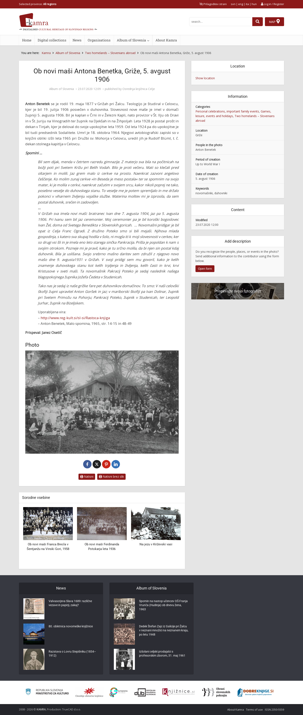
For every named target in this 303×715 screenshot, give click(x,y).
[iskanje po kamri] (220, 21)
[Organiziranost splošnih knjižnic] (89, 692)
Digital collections (52, 40)
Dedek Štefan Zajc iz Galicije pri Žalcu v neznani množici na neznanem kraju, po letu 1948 (163, 631)
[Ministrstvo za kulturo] (47, 692)
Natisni (86, 476)
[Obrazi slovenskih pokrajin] (216, 692)
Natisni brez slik (111, 476)
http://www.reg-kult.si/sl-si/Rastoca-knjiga (75, 317)
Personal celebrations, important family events (227, 111)
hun (254, 4)
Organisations (99, 40)
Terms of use (254, 709)
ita (247, 4)
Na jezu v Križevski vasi (156, 544)
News (77, 40)
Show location (205, 78)
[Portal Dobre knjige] (255, 692)
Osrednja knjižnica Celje (138, 89)
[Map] (274, 21)
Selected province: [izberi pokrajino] (37, 4)
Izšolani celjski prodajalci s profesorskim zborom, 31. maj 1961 (162, 654)
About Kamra (166, 40)
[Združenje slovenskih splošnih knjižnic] (178, 692)
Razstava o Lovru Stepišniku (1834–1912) (72, 654)
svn (233, 4)
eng (240, 4)
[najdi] (257, 21)
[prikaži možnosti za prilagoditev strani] (213, 4)
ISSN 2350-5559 (274, 709)
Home (26, 40)
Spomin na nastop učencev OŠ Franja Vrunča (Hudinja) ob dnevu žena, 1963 (163, 606)
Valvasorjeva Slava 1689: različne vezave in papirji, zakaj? (70, 603)
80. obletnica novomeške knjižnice (71, 626)
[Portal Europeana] (118, 692)
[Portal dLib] (145, 692)
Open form (205, 268)
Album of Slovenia (131, 40)
